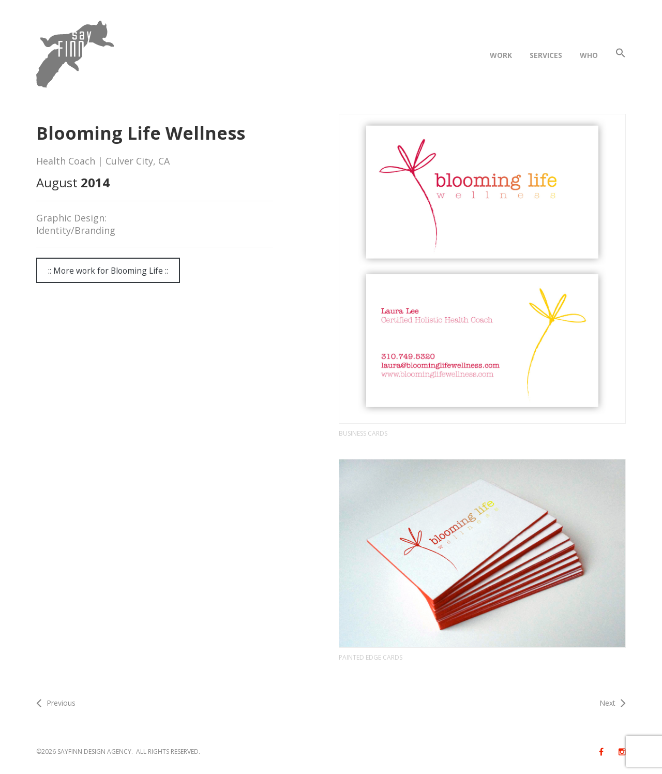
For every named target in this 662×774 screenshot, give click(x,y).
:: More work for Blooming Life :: (108, 270)
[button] (620, 55)
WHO (589, 55)
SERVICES (546, 55)
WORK (501, 55)
